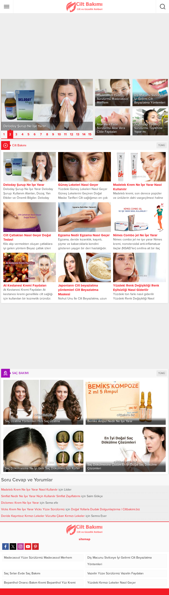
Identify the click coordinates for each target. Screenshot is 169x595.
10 (59, 134)
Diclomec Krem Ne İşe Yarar (20, 503)
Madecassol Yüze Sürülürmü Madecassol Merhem (112, 98)
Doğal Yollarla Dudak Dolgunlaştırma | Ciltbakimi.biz (105, 509)
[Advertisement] (84, 46)
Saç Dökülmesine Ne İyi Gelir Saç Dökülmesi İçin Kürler (42, 468)
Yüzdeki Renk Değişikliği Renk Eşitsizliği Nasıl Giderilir (136, 287)
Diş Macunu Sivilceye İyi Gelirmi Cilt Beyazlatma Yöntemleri (149, 98)
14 (83, 134)
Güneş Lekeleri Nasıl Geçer (78, 185)
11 (65, 134)
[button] (4, 134)
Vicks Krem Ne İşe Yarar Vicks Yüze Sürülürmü (33, 509)
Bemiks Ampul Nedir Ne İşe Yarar (109, 421)
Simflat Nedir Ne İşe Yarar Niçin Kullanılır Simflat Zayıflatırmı (40, 496)
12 (71, 134)
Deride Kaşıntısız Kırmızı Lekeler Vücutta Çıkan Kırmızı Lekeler (43, 516)
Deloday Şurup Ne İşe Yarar (23, 185)
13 (77, 134)
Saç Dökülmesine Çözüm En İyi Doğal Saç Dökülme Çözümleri (122, 466)
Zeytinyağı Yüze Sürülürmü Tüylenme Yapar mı (148, 128)
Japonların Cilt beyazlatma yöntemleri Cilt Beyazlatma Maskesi (78, 289)
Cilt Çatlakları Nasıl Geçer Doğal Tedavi (27, 237)
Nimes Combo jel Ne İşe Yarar (135, 235)
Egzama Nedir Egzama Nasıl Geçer (84, 235)
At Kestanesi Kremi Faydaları (24, 285)
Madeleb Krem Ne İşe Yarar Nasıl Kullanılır (137, 187)
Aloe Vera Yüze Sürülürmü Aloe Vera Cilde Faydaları (111, 128)
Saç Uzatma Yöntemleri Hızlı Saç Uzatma (32, 421)
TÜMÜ (161, 145)
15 (90, 134)
